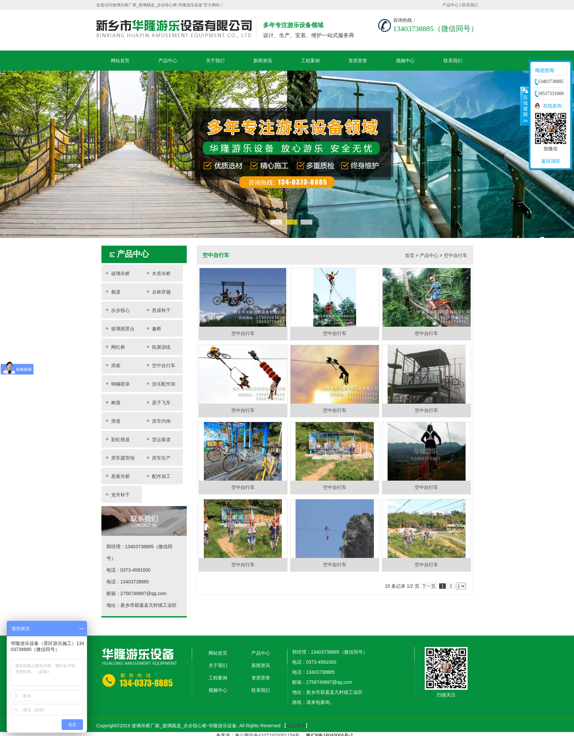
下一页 (429, 586)
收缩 (524, 106)
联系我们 (470, 5)
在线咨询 (552, 105)
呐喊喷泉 (117, 384)
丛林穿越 (160, 292)
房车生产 (160, 458)
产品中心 (450, 5)
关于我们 (215, 60)
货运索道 (160, 439)
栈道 (113, 292)
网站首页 (120, 60)
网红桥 (115, 347)
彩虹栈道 (117, 439)
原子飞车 (160, 402)
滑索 (113, 365)
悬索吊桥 (117, 476)
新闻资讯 (262, 60)
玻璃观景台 (120, 328)
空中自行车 (162, 365)
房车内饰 (160, 421)
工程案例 (310, 60)
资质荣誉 (357, 60)
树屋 (113, 402)
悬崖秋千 (160, 310)
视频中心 (405, 60)
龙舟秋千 (117, 494)
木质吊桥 (160, 273)
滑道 (113, 421)
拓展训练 (160, 347)
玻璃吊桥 (117, 273)
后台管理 (295, 725)
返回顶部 (550, 161)
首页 (409, 255)
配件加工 (160, 476)
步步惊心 (117, 310)
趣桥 (155, 328)
